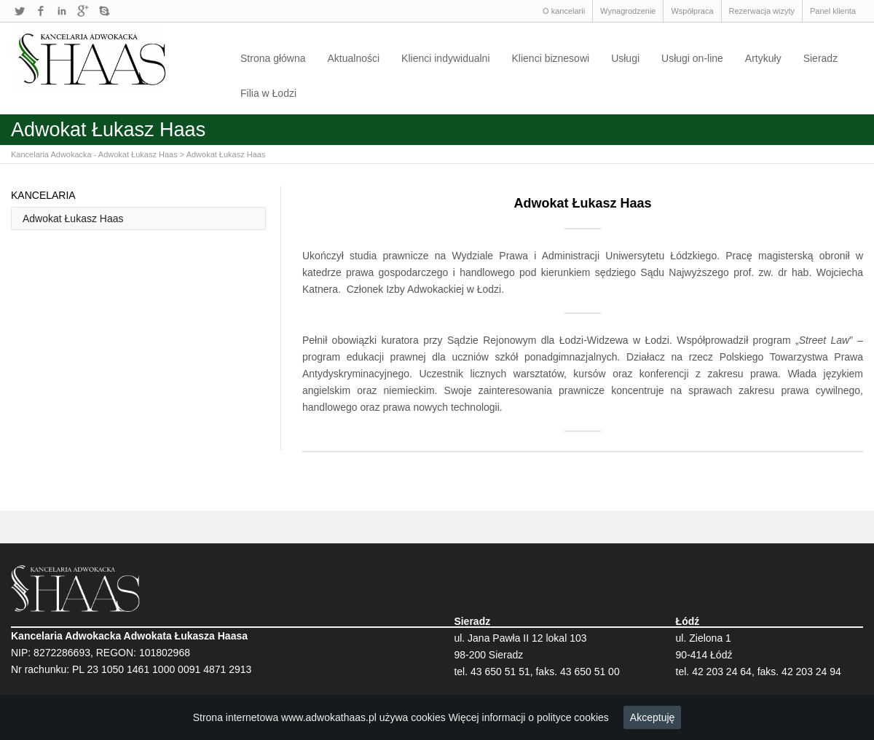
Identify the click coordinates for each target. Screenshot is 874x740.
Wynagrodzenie (628, 11)
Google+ (83, 11)
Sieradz (820, 58)
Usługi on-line (692, 58)
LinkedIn (62, 11)
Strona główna (273, 58)
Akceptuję (652, 717)
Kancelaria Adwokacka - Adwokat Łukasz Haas (94, 154)
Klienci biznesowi (551, 58)
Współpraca (692, 11)
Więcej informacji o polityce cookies (529, 717)
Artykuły (763, 58)
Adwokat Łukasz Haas (226, 154)
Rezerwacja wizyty (762, 11)
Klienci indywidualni (445, 58)
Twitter (19, 11)
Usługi (625, 58)
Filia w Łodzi (268, 93)
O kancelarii (564, 11)
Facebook (41, 11)
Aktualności (354, 58)
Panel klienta (833, 11)
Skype (104, 11)
